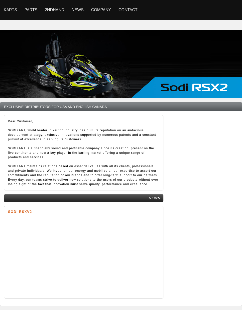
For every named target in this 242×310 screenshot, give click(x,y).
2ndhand (54, 10)
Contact (128, 10)
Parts (30, 10)
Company (101, 10)
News (78, 10)
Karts (10, 10)
